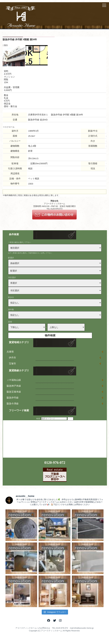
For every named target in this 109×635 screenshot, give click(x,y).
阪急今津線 (12, 403)
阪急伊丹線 (12, 397)
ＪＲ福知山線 (14, 380)
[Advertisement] (25, 438)
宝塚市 (12, 363)
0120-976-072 (54, 463)
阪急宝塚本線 (14, 391)
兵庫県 (10, 351)
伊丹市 (12, 357)
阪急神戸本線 (14, 386)
